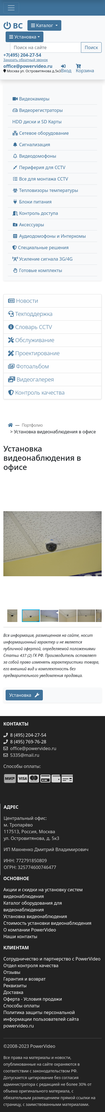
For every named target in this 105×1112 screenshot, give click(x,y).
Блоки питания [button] (32, 202)
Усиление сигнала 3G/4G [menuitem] (42, 259)
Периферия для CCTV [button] (38, 167)
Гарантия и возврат (24, 979)
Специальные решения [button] (40, 247)
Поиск (91, 47)
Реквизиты (15, 986)
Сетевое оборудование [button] (40, 133)
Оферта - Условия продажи (32, 999)
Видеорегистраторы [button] (37, 110)
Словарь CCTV (30, 327)
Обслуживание (31, 340)
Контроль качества (37, 392)
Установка (24, 695)
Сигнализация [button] (31, 144)
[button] (96, 483)
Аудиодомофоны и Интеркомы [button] (49, 236)
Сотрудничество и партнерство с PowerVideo (52, 959)
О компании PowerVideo (29, 930)
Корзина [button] (85, 69)
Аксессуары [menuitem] (28, 225)
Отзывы (11, 972)
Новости (23, 300)
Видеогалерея (31, 379)
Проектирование (34, 353)
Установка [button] (22, 37)
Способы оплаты (21, 1006)
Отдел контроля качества (31, 965)
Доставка (13, 992)
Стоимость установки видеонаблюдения (47, 923)
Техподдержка (30, 314)
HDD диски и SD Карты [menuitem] (37, 122)
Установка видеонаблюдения (35, 916)
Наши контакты (20, 936)
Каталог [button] (42, 25)
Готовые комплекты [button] (37, 270)
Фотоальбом (28, 366)
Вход (66, 68)
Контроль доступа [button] (35, 213)
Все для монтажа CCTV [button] (40, 179)
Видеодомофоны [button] (34, 156)
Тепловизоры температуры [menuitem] (45, 190)
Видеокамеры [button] (31, 99)
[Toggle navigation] (11, 7)
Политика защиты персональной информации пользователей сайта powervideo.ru (41, 1019)
